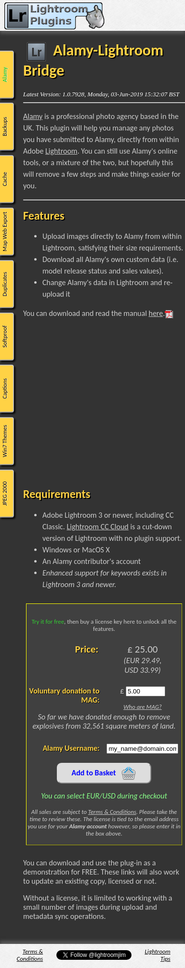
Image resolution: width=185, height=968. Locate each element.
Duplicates (4, 284)
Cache (4, 179)
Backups (4, 126)
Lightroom (61, 151)
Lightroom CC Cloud (97, 526)
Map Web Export (4, 231)
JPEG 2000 (4, 493)
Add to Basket (104, 773)
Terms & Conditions (112, 811)
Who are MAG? (142, 706)
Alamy (4, 74)
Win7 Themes (4, 441)
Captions (4, 389)
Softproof (4, 336)
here (155, 313)
